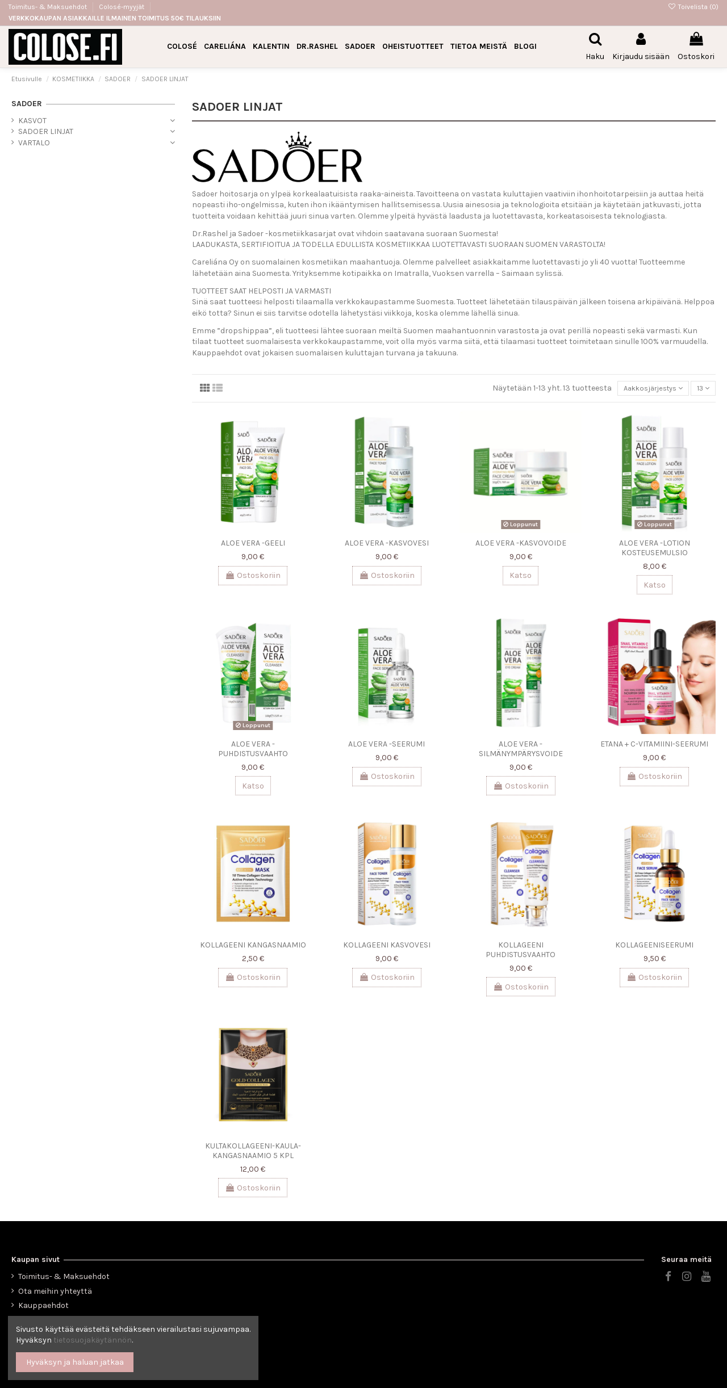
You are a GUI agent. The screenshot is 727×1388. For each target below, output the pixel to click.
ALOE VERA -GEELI (253, 545)
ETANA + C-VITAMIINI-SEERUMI (654, 745)
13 (702, 389)
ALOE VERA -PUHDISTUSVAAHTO (253, 750)
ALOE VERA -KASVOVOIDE (520, 545)
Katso (520, 577)
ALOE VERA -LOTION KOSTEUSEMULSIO (654, 549)
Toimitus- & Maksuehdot (49, 7)
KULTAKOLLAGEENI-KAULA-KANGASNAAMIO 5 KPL (253, 1152)
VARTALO (34, 143)
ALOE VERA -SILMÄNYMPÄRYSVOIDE (521, 750)
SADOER (26, 103)
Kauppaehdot (43, 1305)
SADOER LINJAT (45, 131)
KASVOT (32, 120)
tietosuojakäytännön (92, 1340)
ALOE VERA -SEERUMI (386, 745)
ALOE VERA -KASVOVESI (387, 545)
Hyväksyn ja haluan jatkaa (75, 1362)
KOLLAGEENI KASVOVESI (387, 946)
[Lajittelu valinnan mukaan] (647, 389)
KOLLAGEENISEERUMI (654, 946)
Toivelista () (693, 7)
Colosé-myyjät (121, 7)
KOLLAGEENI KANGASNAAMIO (253, 946)
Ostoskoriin (253, 577)
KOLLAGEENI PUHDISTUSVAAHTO (520, 951)
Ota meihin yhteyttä (55, 1291)
